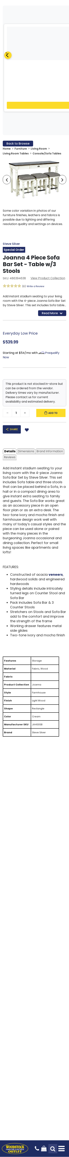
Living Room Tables (16, 153)
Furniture (21, 148)
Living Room (39, 148)
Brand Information (49, 451)
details (9, 451)
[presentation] (7, 179)
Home (7, 149)
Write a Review (35, 286)
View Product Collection (48, 278)
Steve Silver (11, 244)
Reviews (9, 457)
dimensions (26, 451)
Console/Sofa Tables (47, 153)
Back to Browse (17, 143)
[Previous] (8, 55)
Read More (52, 313)
